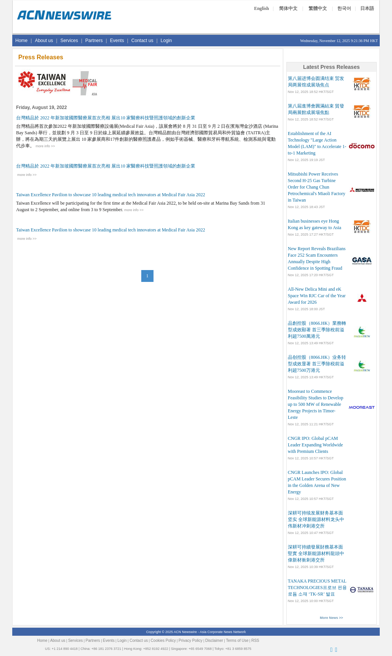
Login (166, 40)
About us (44, 40)
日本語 (367, 8)
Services (69, 40)
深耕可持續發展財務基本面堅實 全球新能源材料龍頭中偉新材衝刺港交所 (316, 553)
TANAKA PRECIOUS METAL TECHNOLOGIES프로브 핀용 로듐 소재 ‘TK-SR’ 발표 (317, 587)
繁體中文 (318, 8)
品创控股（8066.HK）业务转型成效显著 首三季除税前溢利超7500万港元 (317, 364)
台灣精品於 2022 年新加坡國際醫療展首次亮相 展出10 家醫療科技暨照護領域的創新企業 (105, 117)
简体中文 (288, 8)
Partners (94, 40)
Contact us (142, 40)
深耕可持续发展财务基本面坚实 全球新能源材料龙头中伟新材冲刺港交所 (316, 519)
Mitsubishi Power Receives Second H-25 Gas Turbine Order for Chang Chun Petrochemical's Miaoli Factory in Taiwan (316, 187)
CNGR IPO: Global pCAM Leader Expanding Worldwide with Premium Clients (315, 445)
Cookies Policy (163, 640)
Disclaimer (214, 640)
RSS (255, 640)
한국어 (344, 8)
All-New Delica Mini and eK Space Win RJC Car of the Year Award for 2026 (317, 295)
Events (117, 40)
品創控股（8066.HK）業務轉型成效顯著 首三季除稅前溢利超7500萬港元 (317, 330)
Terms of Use (237, 640)
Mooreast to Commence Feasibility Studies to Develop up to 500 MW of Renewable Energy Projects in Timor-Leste (315, 404)
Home (21, 40)
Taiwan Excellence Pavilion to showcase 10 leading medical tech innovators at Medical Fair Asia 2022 (110, 194)
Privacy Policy (191, 640)
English (261, 8)
